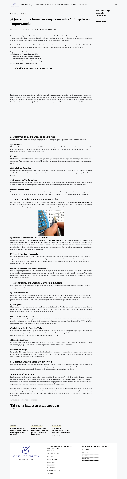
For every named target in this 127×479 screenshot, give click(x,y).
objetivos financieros (20, 140)
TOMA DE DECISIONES (29, 400)
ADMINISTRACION (36, 426)
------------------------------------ (90, 448)
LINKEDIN (85, 449)
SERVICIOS (74, 4)
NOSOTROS (25, 4)
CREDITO (13, 426)
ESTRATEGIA (51, 468)
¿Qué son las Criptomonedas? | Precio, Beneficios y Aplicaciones (61, 430)
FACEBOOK (85, 452)
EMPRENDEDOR (52, 459)
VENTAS (50, 473)
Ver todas (12, 408)
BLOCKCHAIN (56, 426)
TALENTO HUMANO (53, 453)
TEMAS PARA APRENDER (60, 4)
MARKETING (51, 465)
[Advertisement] (51, 82)
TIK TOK (85, 456)
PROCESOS (50, 456)
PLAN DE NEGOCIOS (53, 470)
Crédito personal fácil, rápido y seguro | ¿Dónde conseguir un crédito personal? (19, 431)
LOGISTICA (50, 462)
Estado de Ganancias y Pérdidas (59, 240)
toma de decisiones (82, 202)
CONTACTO (83, 4)
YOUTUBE (85, 459)
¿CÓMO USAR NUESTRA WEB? (40, 4)
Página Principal (14, 13)
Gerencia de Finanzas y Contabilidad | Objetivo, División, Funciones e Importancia (39, 431)
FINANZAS (24, 13)
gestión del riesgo (19, 352)
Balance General (39, 240)
